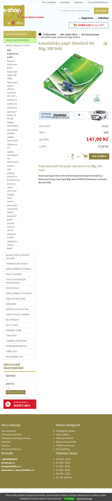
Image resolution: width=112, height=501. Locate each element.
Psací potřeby (63, 449)
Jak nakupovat (8, 430)
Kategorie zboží (20, 34)
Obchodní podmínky (11, 434)
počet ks (10, 383)
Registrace (87, 17)
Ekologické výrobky (65, 430)
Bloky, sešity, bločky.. (66, 441)
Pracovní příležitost (98, 2)
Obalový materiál (64, 438)
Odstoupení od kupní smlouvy (16, 438)
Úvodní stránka (49, 34)
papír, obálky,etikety (69, 34)
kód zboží (10, 375)
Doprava (78, 2)
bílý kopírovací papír (90, 34)
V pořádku (69, 498)
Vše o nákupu (49, 2)
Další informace (84, 498)
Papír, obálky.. (63, 434)
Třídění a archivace (65, 445)
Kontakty (65, 2)
